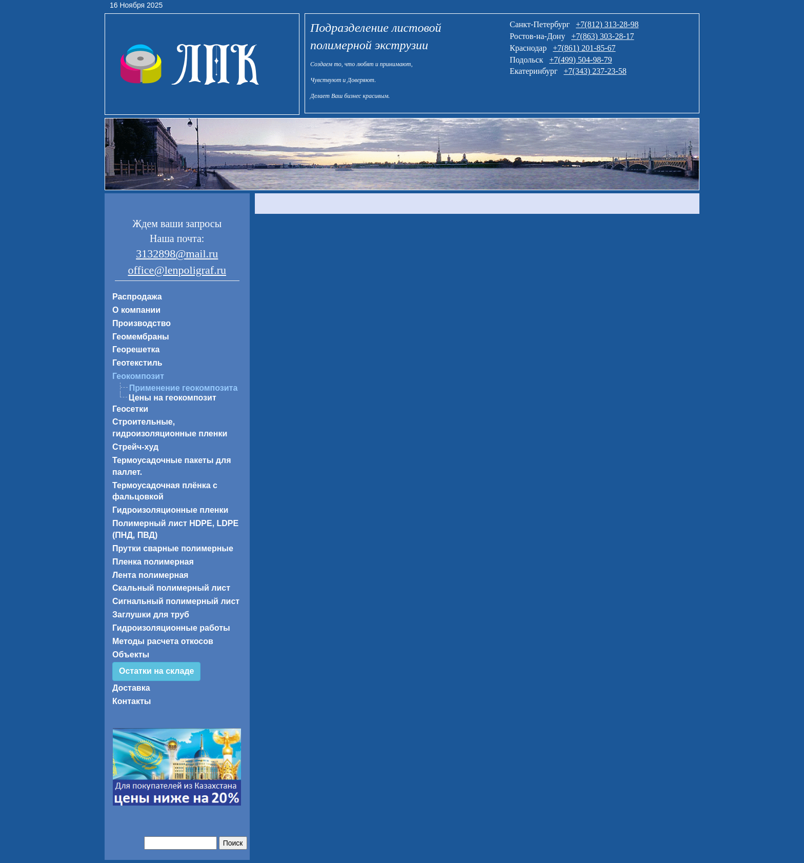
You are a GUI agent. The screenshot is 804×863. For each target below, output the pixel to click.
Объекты (130, 654)
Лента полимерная (150, 575)
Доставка (131, 688)
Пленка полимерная (153, 561)
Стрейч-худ (135, 447)
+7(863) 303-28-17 (602, 36)
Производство (141, 323)
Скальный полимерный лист (171, 588)
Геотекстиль (137, 362)
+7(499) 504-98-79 (580, 59)
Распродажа (137, 296)
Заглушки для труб (150, 614)
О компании (136, 310)
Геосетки (130, 409)
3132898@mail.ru (177, 253)
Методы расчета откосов (162, 641)
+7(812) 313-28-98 (607, 24)
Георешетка (135, 349)
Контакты (131, 701)
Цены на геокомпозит (172, 397)
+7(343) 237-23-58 (595, 71)
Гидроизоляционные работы (171, 628)
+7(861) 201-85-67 (584, 48)
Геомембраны (140, 336)
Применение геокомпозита (183, 388)
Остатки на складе (156, 671)
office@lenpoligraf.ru (177, 270)
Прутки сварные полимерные (172, 548)
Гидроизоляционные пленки (170, 510)
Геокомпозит (138, 376)
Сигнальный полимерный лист (175, 601)
